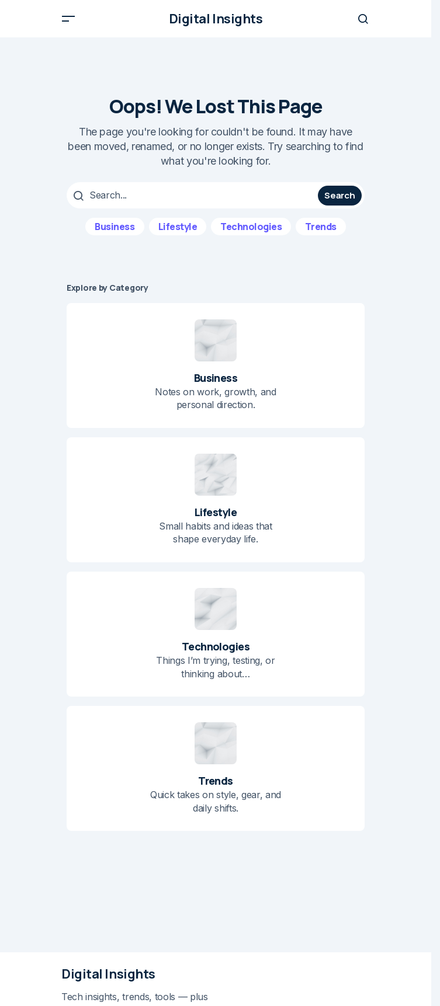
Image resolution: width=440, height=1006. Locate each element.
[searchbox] (194, 195)
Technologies (251, 226)
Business (114, 226)
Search (339, 195)
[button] (68, 19)
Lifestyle (178, 226)
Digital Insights (216, 18)
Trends (320, 226)
